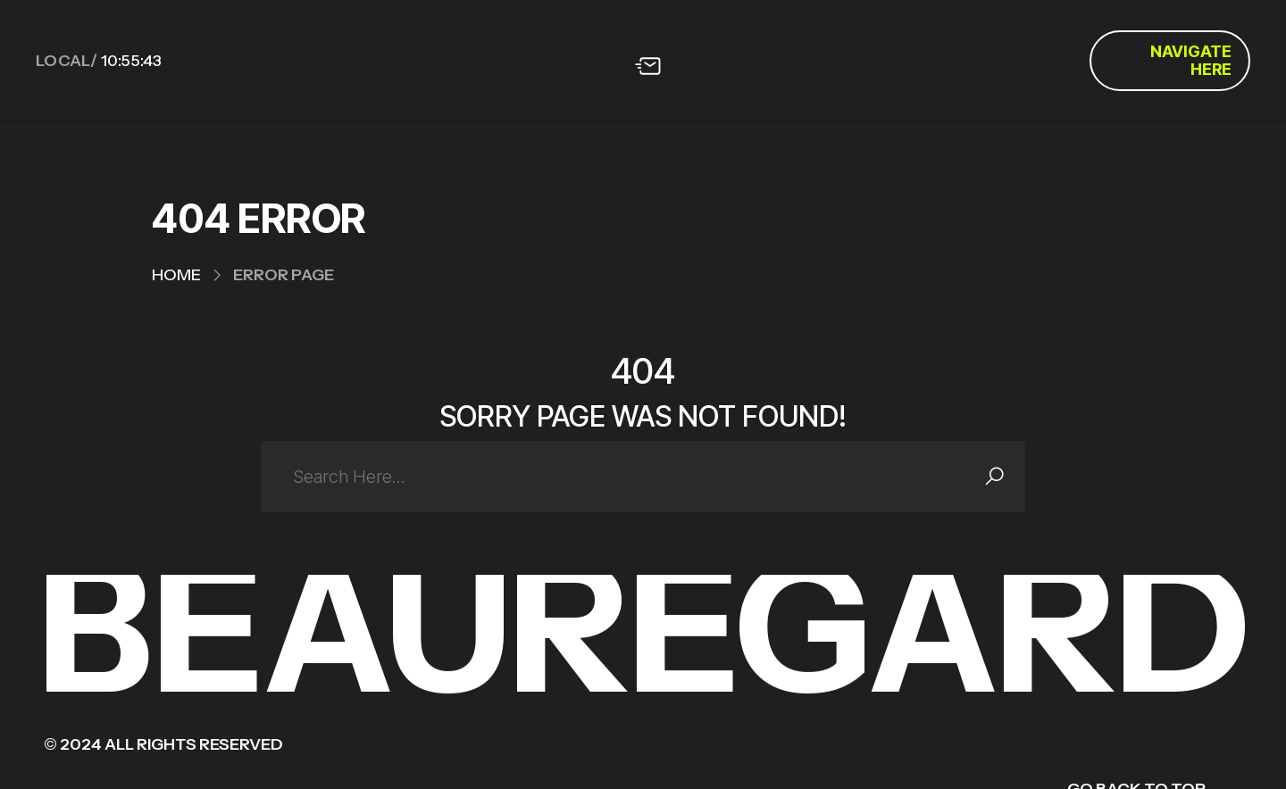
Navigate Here (1191, 60)
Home (176, 275)
